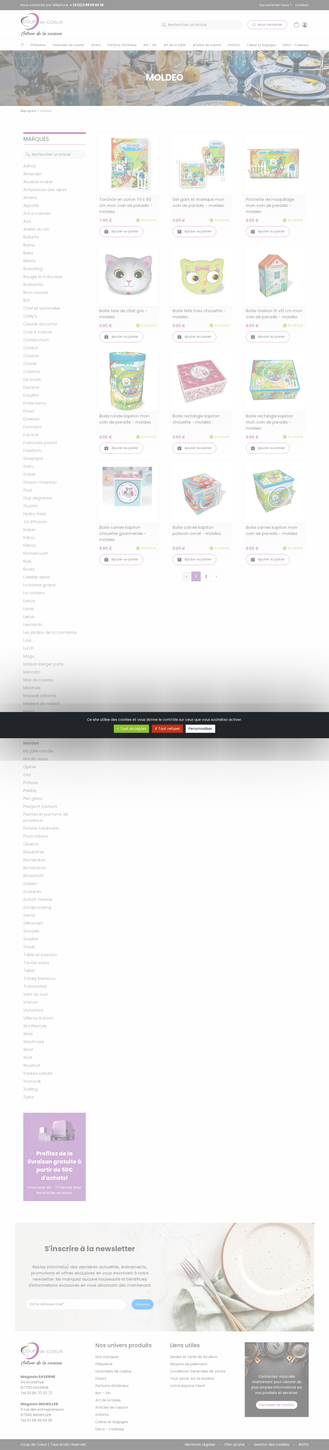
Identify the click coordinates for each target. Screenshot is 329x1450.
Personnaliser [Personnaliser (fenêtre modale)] (200, 728)
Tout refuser (167, 728)
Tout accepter (131, 728)
